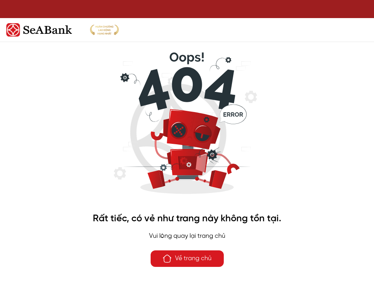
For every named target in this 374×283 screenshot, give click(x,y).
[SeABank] (187, 30)
